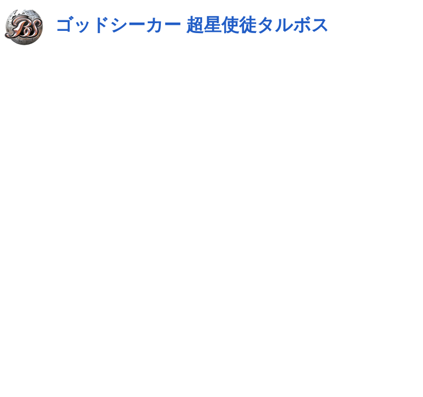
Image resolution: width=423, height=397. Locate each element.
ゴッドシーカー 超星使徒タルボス (192, 25)
